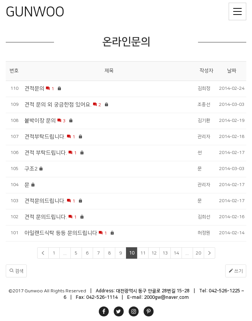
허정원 (204, 232)
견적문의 (34, 89)
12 (154, 253)
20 (198, 253)
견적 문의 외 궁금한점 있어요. (58, 105)
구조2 (31, 169)
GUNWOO (35, 12)
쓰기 (236, 271)
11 (143, 253)
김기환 (204, 120)
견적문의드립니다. (45, 201)
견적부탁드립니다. (45, 137)
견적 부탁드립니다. (46, 153)
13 (165, 253)
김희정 (204, 88)
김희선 (204, 216)
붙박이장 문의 (40, 121)
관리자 (204, 136)
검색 (16, 271)
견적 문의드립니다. (46, 217)
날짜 (231, 70)
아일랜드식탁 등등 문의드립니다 (61, 233)
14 (176, 253)
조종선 (204, 104)
